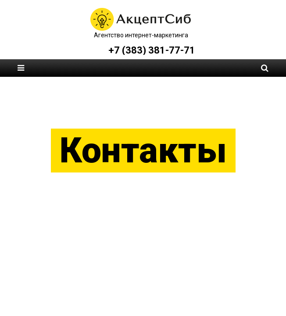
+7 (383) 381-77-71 (151, 50)
